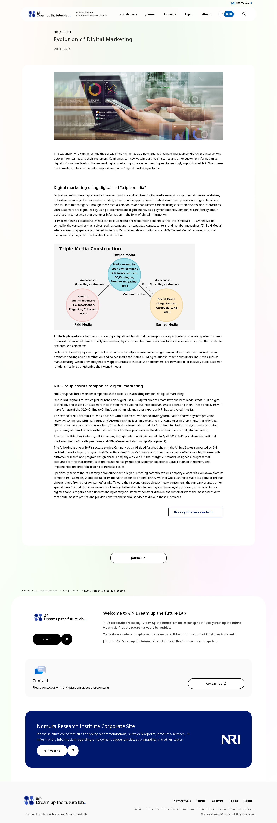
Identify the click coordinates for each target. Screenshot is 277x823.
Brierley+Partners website (194, 512)
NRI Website (242, 3)
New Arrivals (128, 14)
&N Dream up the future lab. (40, 590)
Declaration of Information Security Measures (236, 809)
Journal (150, 14)
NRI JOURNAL (71, 590)
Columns (170, 14)
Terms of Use (154, 809)
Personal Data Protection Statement (180, 809)
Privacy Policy (206, 809)
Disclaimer (139, 809)
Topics (189, 14)
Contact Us (214, 684)
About (206, 14)
